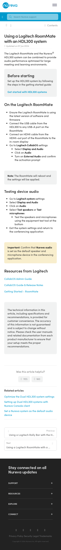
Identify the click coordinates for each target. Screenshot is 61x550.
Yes (24, 379)
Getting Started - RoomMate (21, 291)
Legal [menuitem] (36, 536)
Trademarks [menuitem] (45, 536)
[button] (54, 5)
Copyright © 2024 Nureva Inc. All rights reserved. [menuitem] (30, 541)
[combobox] (32, 17)
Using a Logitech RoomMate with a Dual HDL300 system (29, 445)
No (37, 379)
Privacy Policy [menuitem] (16, 536)
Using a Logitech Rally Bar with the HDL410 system (32, 433)
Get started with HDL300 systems (27, 92)
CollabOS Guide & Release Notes (23, 285)
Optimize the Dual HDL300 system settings (29, 396)
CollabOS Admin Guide (18, 278)
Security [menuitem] (28, 536)
